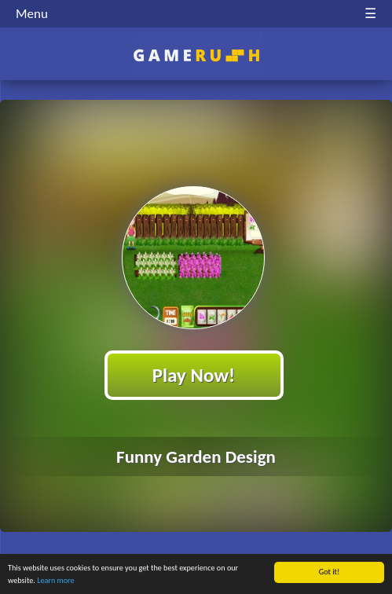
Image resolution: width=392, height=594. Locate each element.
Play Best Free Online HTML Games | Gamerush (196, 55)
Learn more (55, 581)
